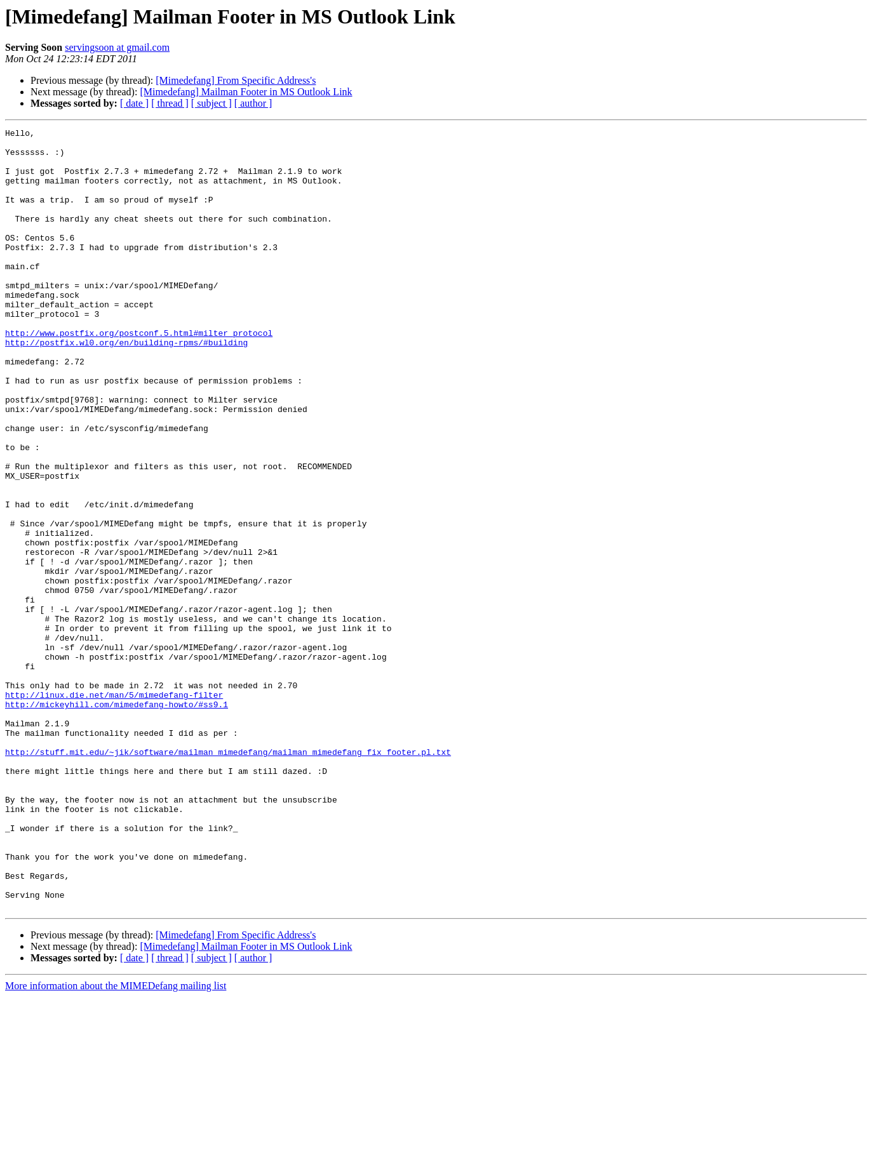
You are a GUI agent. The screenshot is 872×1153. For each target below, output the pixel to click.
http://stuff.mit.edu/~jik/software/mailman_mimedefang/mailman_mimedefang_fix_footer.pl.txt (228, 877)
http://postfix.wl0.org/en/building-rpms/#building (126, 386)
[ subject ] (211, 103)
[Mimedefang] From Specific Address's (236, 80)
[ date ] (134, 103)
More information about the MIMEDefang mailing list (115, 1141)
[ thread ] (170, 103)
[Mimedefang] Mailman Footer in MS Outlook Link (246, 91)
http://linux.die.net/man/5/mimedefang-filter (114, 809)
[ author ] (253, 103)
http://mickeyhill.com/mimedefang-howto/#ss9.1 (116, 820)
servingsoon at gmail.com (117, 47)
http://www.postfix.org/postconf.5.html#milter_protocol (138, 374)
